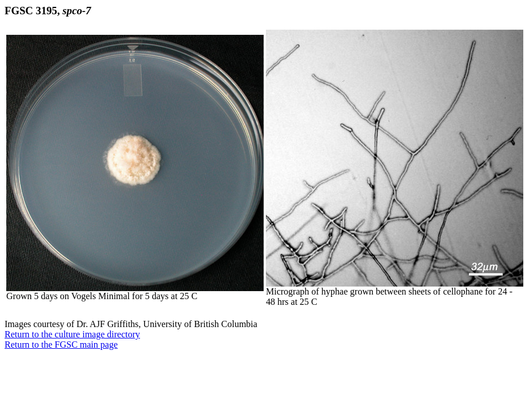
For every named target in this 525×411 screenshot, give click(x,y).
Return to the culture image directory (72, 334)
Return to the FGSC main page (61, 344)
